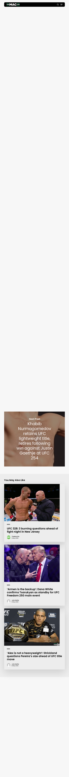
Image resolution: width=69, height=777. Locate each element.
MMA (8, 524)
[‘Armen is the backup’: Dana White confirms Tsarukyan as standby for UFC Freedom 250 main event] (34, 575)
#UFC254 (57, 182)
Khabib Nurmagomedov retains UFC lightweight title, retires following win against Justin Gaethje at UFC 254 (34, 439)
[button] (61, 4)
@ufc (36, 229)
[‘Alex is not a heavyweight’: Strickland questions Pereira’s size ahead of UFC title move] (34, 638)
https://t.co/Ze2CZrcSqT (42, 360)
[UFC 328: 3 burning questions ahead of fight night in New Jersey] (34, 513)
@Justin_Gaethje (44, 182)
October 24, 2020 (56, 151)
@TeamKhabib (33, 130)
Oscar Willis (34, 55)
